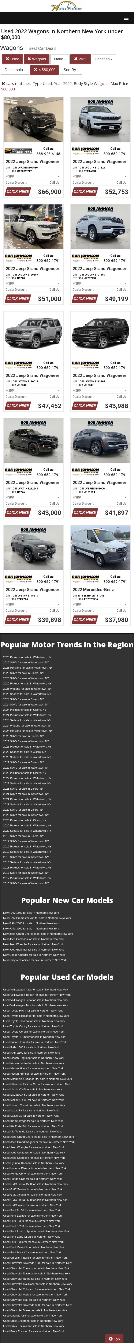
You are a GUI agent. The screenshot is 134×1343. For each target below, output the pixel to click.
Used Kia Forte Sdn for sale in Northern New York (33, 1126)
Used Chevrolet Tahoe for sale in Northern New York (35, 1278)
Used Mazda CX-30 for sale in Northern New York (33, 1100)
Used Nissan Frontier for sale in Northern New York (34, 1073)
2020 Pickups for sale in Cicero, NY (24, 820)
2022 (80, 59)
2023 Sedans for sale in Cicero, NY (24, 751)
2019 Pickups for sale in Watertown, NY (27, 846)
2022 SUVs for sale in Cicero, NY (23, 762)
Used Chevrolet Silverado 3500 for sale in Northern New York (37, 1305)
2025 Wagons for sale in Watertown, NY (27, 688)
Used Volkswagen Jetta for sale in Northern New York (35, 1000)
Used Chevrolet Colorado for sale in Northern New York (37, 1289)
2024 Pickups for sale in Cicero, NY (24, 709)
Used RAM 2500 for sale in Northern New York (31, 1052)
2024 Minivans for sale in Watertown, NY (28, 730)
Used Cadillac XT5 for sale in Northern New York (32, 1315)
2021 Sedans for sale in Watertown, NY (27, 804)
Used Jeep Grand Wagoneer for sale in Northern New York (39, 1142)
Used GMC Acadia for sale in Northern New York (32, 1194)
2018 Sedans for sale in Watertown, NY (27, 862)
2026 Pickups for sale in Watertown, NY (27, 657)
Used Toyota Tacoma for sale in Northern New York (34, 1021)
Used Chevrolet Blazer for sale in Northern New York (35, 1310)
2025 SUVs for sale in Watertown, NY (26, 678)
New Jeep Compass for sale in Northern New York (33, 939)
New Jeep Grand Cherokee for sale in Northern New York (38, 933)
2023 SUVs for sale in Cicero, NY (23, 736)
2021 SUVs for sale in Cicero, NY (23, 788)
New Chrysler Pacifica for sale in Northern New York (35, 960)
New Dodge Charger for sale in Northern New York (34, 954)
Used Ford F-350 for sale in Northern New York (31, 1220)
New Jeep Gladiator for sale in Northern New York (33, 949)
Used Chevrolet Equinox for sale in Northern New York (36, 1268)
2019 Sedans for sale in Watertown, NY (27, 851)
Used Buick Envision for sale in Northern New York (34, 1331)
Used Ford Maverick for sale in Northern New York (33, 1247)
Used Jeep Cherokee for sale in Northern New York (34, 1157)
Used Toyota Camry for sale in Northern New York (33, 1026)
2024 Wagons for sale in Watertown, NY (27, 725)
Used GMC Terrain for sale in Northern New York (32, 1189)
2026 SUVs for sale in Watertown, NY (26, 662)
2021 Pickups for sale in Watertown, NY (27, 799)
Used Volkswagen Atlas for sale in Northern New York (35, 989)
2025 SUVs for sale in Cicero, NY (23, 673)
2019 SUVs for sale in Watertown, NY (26, 841)
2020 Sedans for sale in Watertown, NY (27, 830)
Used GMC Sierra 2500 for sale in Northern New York (35, 1199)
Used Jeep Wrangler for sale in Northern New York (34, 1147)
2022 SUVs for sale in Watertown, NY (26, 767)
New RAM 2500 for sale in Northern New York (31, 923)
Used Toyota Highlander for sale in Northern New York (36, 1015)
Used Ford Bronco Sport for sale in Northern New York (36, 1231)
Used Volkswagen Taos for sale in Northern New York (35, 1005)
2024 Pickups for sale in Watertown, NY (27, 715)
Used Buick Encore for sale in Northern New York (33, 1320)
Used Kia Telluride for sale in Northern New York (32, 1131)
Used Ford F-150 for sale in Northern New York (31, 1210)
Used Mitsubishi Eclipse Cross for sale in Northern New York (37, 1085)
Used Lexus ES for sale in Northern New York (31, 1115)
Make (60, 59)
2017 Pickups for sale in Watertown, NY (27, 878)
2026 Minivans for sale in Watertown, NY (28, 667)
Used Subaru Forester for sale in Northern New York (35, 1042)
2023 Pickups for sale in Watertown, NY (27, 746)
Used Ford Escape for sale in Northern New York (32, 1215)
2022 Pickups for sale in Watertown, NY (27, 778)
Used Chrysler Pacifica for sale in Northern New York (35, 1257)
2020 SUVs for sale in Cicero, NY (23, 809)
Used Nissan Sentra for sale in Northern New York (33, 1063)
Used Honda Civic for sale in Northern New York (32, 1178)
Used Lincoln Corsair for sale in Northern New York (34, 1105)
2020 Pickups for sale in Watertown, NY (27, 825)
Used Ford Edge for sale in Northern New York (31, 1236)
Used (12, 59)
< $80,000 (45, 70)
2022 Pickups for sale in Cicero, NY (24, 772)
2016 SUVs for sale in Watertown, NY (26, 883)
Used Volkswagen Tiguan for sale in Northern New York (37, 994)
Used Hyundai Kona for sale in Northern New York (33, 1163)
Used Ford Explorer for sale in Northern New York (33, 1242)
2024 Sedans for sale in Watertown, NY (27, 720)
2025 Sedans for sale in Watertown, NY (27, 694)
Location (103, 59)
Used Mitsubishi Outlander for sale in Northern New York (37, 1078)
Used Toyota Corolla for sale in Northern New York (33, 1031)
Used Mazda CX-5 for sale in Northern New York (32, 1089)
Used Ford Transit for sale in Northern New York (32, 1252)
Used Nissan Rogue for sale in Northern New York (33, 1057)
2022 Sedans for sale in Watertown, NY (27, 783)
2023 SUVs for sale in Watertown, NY (26, 741)
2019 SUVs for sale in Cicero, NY (23, 836)
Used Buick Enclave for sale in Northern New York (33, 1326)
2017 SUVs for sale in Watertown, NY (26, 872)
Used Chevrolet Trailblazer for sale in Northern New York (37, 1284)
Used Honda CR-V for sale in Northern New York (32, 1173)
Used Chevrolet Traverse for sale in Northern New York (36, 1273)
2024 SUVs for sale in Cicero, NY (23, 699)
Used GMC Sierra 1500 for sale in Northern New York (35, 1184)
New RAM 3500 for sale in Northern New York (31, 928)
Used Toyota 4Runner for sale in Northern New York (34, 1036)
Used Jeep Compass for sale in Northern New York (34, 1152)
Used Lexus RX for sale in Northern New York (31, 1110)
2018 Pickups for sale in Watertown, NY (27, 867)
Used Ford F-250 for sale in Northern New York (31, 1226)
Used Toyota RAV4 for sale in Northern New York (33, 1010)
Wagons (36, 59)
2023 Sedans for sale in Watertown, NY (27, 757)
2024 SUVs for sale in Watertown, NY (26, 704)
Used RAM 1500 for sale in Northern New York (31, 1047)
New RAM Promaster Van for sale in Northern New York (37, 918)
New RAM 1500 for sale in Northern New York (31, 912)
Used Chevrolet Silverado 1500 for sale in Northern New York (37, 1263)
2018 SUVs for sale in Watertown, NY (26, 857)
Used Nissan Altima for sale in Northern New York (33, 1068)
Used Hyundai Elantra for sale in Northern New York (34, 1168)
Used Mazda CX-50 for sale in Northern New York (33, 1094)
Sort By (71, 70)
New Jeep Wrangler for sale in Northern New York (33, 944)
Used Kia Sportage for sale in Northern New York (33, 1121)
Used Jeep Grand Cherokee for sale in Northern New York (38, 1136)
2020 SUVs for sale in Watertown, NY (26, 815)
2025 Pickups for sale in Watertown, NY (27, 683)
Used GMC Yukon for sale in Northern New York (32, 1205)
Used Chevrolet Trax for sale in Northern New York (34, 1299)
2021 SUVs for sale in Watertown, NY (26, 793)
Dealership (15, 70)
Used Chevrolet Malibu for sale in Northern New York (35, 1294)
